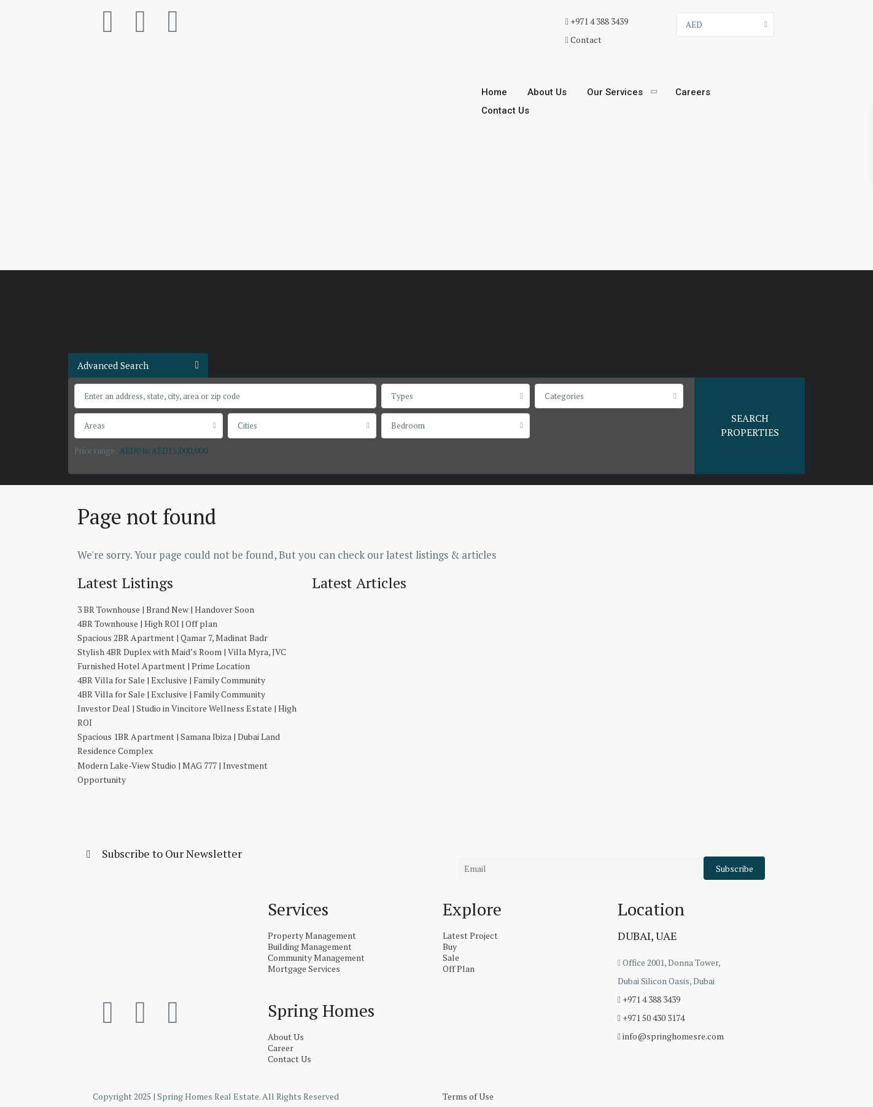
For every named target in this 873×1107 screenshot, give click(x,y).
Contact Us (505, 110)
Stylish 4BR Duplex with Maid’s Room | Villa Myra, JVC (181, 652)
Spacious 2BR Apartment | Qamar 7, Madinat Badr (172, 637)
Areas (94, 425)
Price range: (95, 450)
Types (402, 396)
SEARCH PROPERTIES (750, 425)
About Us (547, 92)
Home (494, 92)
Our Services (615, 92)
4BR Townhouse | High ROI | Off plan (147, 623)
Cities (247, 425)
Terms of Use (468, 1096)
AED (694, 24)
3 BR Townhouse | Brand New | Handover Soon (165, 609)
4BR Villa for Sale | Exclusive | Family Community (171, 680)
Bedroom (408, 425)
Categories (564, 396)
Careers (692, 92)
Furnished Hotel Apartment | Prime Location (163, 666)
